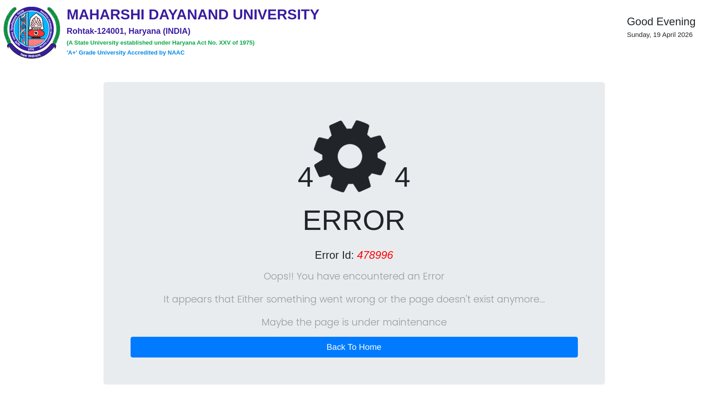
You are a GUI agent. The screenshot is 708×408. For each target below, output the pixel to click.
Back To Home (354, 347)
